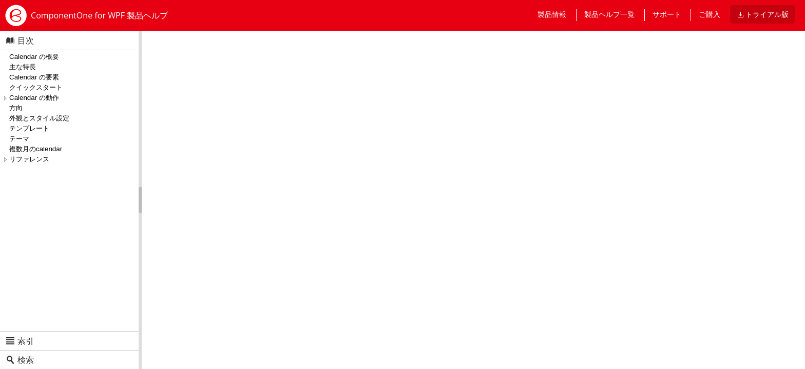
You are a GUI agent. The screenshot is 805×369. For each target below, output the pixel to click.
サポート (667, 14)
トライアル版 (767, 14)
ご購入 (709, 14)
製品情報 (552, 14)
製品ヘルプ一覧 (609, 14)
